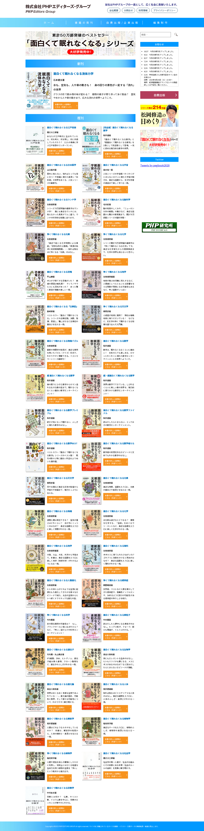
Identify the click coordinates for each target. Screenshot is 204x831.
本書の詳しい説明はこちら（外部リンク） (64, 105)
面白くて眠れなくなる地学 (59, 545)
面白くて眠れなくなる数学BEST (62, 443)
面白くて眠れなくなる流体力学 (73, 73)
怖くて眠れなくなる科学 (58, 614)
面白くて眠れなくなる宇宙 (115, 164)
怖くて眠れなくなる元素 (58, 234)
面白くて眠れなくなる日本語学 (61, 164)
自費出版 (159, 95)
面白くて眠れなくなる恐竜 (59, 271)
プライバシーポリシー (164, 10)
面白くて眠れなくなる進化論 (60, 684)
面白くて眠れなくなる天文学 (60, 478)
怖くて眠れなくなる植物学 (59, 753)
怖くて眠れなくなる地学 (114, 271)
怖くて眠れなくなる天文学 (115, 306)
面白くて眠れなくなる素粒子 (116, 614)
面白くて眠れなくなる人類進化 (61, 580)
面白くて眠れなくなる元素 (115, 478)
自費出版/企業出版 (122, 22)
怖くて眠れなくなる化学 (114, 234)
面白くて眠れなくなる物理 (59, 511)
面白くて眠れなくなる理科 (115, 545)
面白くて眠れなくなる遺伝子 (60, 649)
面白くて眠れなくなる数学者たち (118, 443)
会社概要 (113, 10)
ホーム (49, 22)
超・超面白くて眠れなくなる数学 (118, 375)
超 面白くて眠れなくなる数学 (60, 375)
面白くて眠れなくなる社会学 (116, 753)
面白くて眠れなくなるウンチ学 (61, 199)
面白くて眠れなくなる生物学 (116, 649)
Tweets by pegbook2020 (155, 165)
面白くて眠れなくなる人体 (115, 684)
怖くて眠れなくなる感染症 (115, 580)
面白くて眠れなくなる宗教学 (60, 787)
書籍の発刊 (84, 22)
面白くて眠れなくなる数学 (115, 340)
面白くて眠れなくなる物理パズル (62, 340)
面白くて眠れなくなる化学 (115, 511)
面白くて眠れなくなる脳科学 (116, 199)
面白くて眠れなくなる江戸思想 (61, 127)
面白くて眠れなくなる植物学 (116, 718)
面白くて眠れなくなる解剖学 (60, 718)
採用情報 (143, 10)
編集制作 (161, 22)
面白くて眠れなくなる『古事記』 (62, 306)
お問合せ (128, 10)
